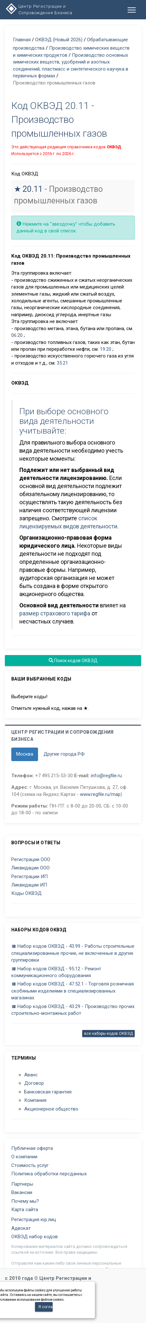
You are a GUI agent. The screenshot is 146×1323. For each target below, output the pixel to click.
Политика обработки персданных (49, 1174)
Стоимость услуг (30, 1165)
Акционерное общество (51, 1109)
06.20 (17, 335)
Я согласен (45, 1307)
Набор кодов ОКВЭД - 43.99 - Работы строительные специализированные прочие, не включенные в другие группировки (72, 953)
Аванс (31, 1075)
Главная (22, 40)
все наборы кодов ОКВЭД (108, 1033)
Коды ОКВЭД (26, 893)
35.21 (62, 363)
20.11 (33, 189)
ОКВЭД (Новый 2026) (59, 40)
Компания (35, 1100)
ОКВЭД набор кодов (34, 1237)
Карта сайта (24, 1209)
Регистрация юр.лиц (33, 1219)
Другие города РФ (64, 754)
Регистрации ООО (30, 859)
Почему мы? (25, 1201)
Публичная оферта (32, 1148)
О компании (24, 1157)
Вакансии (21, 1192)
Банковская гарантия (48, 1092)
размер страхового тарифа (54, 613)
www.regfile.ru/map (100, 794)
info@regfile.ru (106, 776)
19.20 (105, 349)
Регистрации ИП (29, 876)
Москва (24, 754)
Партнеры (22, 1184)
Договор (34, 1083)
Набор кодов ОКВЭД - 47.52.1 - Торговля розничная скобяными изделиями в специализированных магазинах (72, 991)
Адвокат (21, 1228)
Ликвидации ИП (29, 885)
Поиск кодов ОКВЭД (73, 660)
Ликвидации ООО (30, 868)
